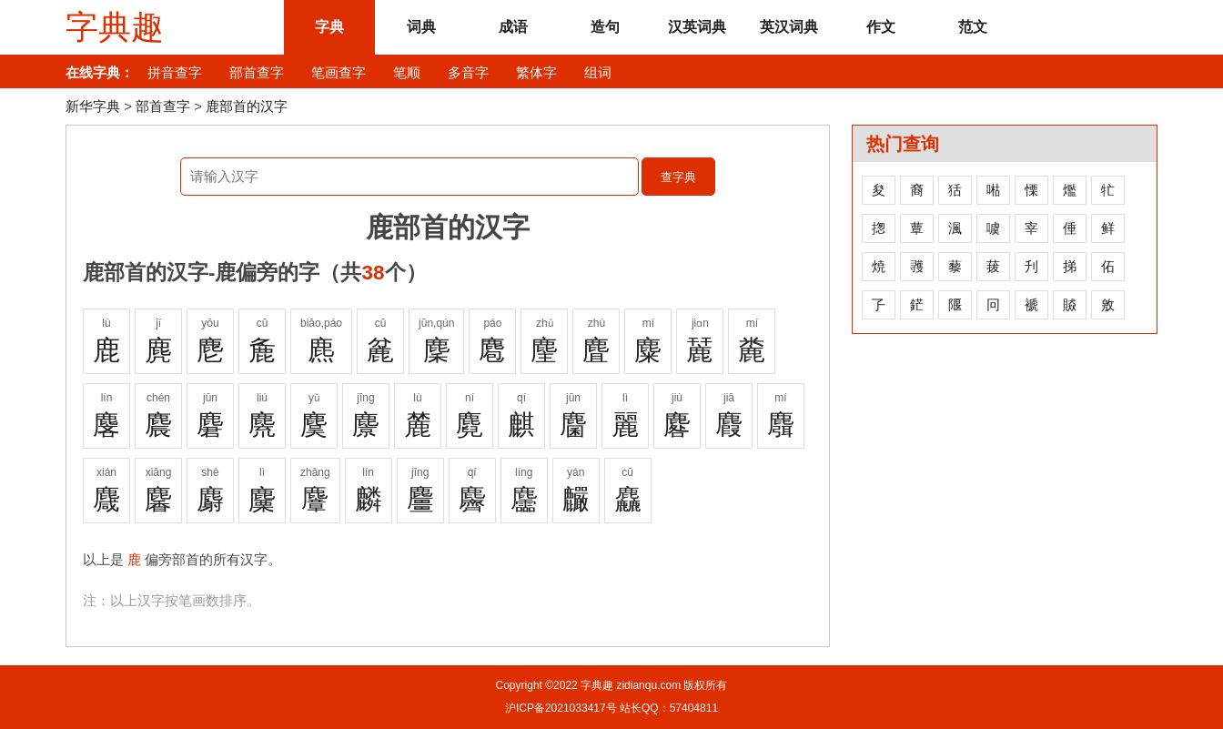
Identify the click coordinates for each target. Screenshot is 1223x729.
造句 (605, 27)
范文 (972, 27)
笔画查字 (338, 72)
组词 (598, 72)
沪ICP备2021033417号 (561, 708)
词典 (421, 27)
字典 (329, 27)
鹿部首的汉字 (247, 106)
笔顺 (406, 72)
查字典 (678, 177)
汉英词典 (697, 27)
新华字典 (93, 106)
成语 (513, 27)
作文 (880, 27)
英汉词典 (789, 27)
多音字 (468, 72)
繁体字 (536, 72)
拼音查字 (174, 72)
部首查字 (256, 72)
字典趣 (115, 27)
